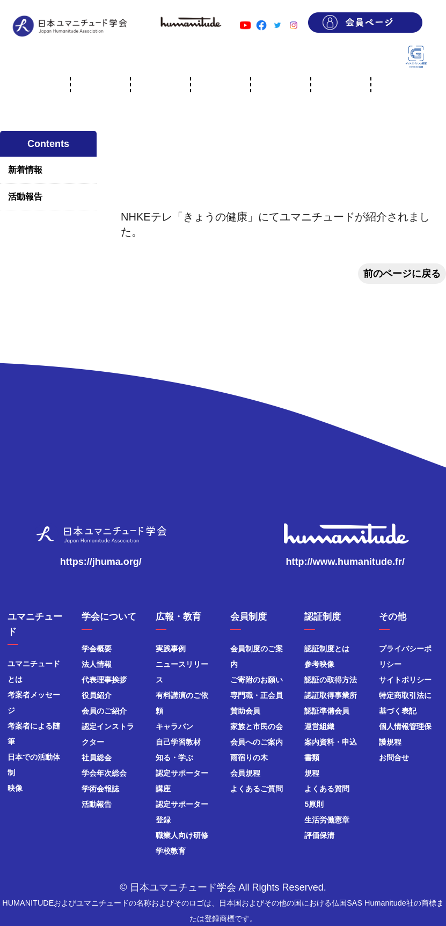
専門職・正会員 (256, 695)
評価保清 (319, 835)
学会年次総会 (104, 773)
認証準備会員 (326, 711)
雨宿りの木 (249, 757)
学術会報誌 (100, 788)
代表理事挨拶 (104, 679)
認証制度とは (326, 648)
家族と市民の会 (256, 726)
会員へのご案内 (256, 742)
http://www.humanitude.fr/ (345, 561)
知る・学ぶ (174, 757)
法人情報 (97, 664)
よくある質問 (326, 788)
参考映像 (319, 664)
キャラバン (174, 726)
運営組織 (319, 726)
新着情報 (25, 169)
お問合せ (394, 757)
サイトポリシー (405, 679)
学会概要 (97, 648)
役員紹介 (97, 695)
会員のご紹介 (104, 711)
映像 (15, 788)
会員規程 (245, 773)
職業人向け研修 (182, 835)
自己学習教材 (178, 742)
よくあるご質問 (256, 788)
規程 (311, 773)
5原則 (314, 804)
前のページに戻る (402, 273)
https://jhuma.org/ (101, 561)
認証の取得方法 (330, 679)
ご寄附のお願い (256, 679)
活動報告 (25, 196)
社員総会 (97, 757)
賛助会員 (245, 711)
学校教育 (171, 851)
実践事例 (171, 648)
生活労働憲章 (326, 819)
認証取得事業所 (330, 695)
